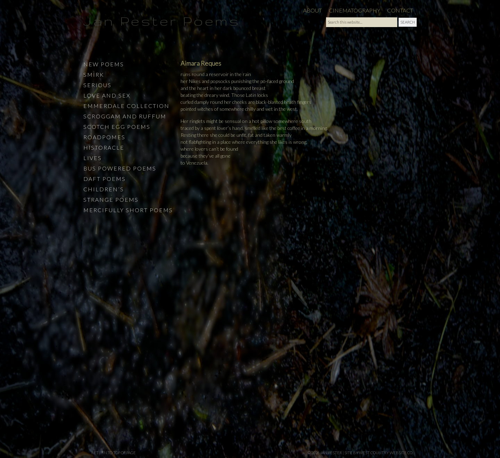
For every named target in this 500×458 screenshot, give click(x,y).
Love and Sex (107, 95)
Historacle (103, 147)
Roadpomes (104, 137)
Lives (92, 158)
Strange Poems (111, 199)
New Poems (103, 64)
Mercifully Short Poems (128, 210)
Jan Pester (331, 452)
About (312, 10)
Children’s (103, 189)
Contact (400, 10)
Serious (97, 85)
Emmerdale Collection (126, 105)
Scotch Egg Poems (116, 126)
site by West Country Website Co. (378, 452)
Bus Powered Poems (119, 168)
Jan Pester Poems (161, 20)
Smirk (93, 74)
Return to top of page (113, 452)
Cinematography (354, 10)
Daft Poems (104, 178)
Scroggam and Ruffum (124, 116)
